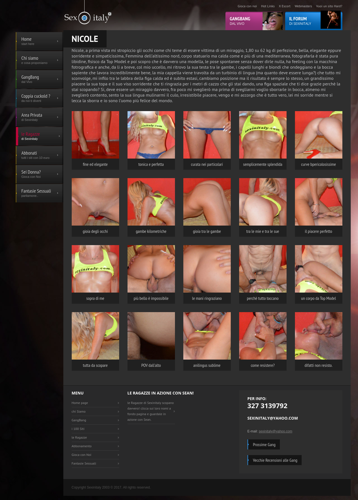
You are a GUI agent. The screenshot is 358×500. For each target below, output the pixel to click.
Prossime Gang (264, 444)
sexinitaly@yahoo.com (275, 431)
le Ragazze (79, 437)
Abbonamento (82, 446)
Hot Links (268, 6)
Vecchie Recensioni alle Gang (275, 460)
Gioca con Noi (82, 455)
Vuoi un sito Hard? (329, 6)
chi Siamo (79, 411)
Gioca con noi (247, 6)
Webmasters (303, 6)
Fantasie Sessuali (84, 463)
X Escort (284, 6)
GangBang (79, 420)
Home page (80, 403)
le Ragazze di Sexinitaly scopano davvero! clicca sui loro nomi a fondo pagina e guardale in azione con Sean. (151, 411)
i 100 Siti (78, 429)
